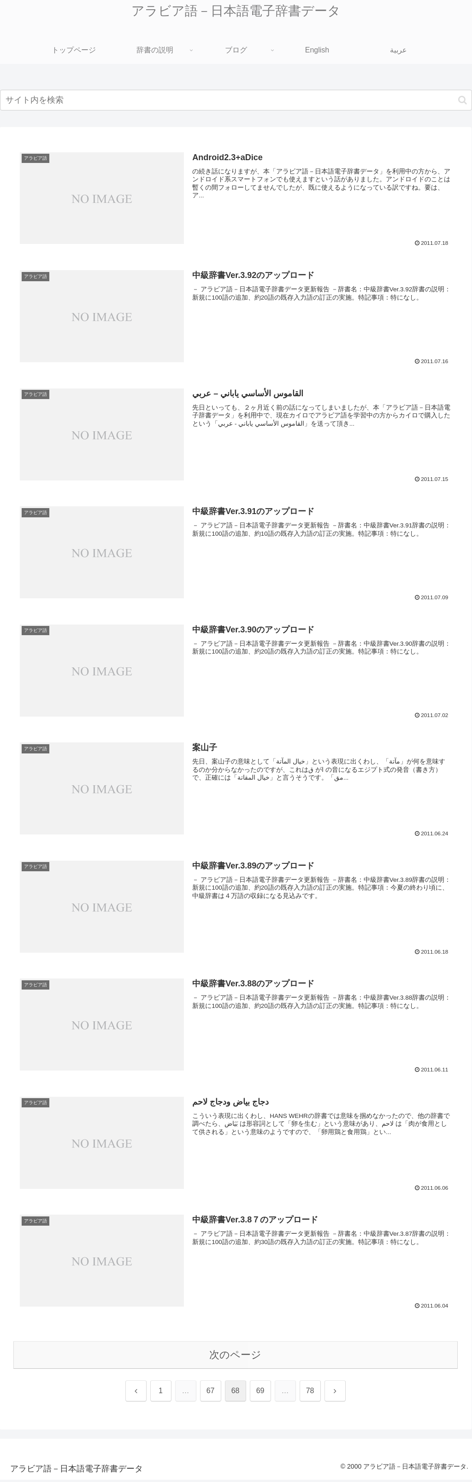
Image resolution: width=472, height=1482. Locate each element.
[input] (236, 100)
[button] (462, 100)
